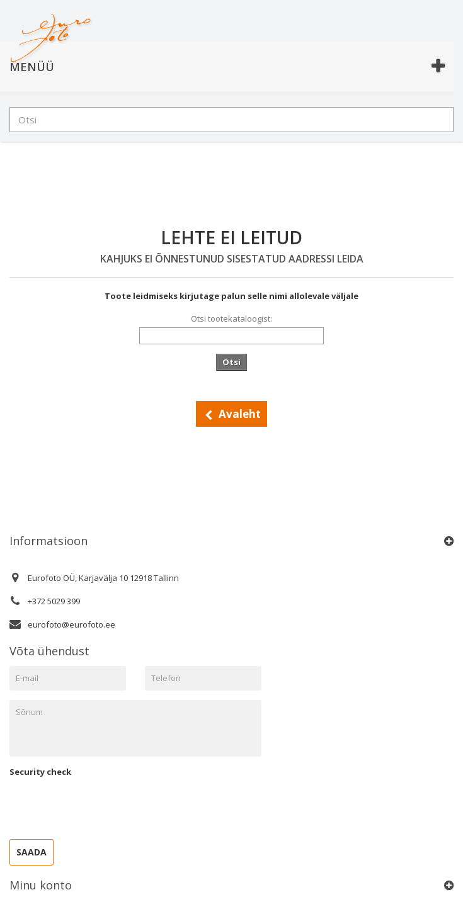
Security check (40, 771)
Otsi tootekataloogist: (231, 318)
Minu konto (40, 885)
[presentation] (105, 805)
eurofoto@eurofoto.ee (71, 624)
